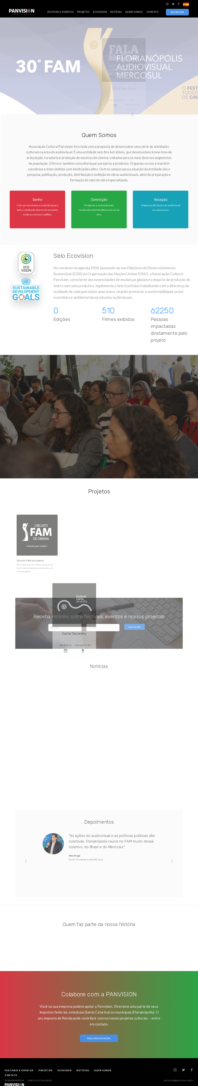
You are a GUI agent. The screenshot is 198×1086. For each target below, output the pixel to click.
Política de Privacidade (58, 1079)
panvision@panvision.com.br (154, 1079)
